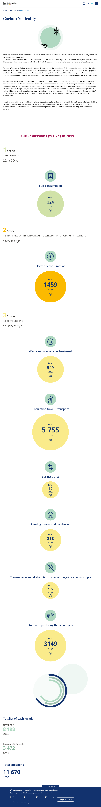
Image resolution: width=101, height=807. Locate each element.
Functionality (50, 798)
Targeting (40, 798)
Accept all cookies (65, 801)
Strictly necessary (17, 798)
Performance (30, 798)
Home (5, 10)
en (92, 3)
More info (49, 794)
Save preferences (20, 803)
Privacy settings (50, 787)
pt (89, 3)
